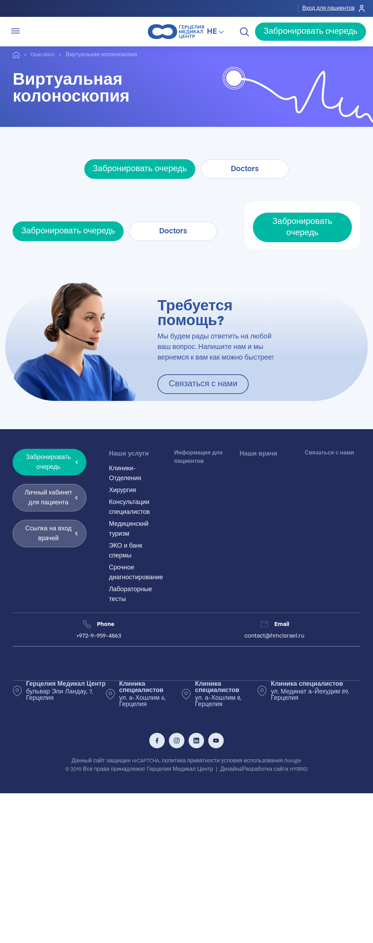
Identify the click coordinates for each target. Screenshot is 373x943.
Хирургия (122, 490)
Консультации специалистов (129, 507)
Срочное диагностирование (136, 572)
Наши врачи (258, 454)
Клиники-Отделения (125, 473)
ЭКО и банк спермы (125, 551)
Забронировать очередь (310, 31)
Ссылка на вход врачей (51, 533)
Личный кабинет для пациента (51, 497)
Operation (43, 54)
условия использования (252, 760)
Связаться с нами (203, 384)
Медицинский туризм (129, 529)
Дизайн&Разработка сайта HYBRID (264, 769)
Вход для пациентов (334, 8)
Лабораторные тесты (130, 594)
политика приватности (191, 760)
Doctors (245, 169)
